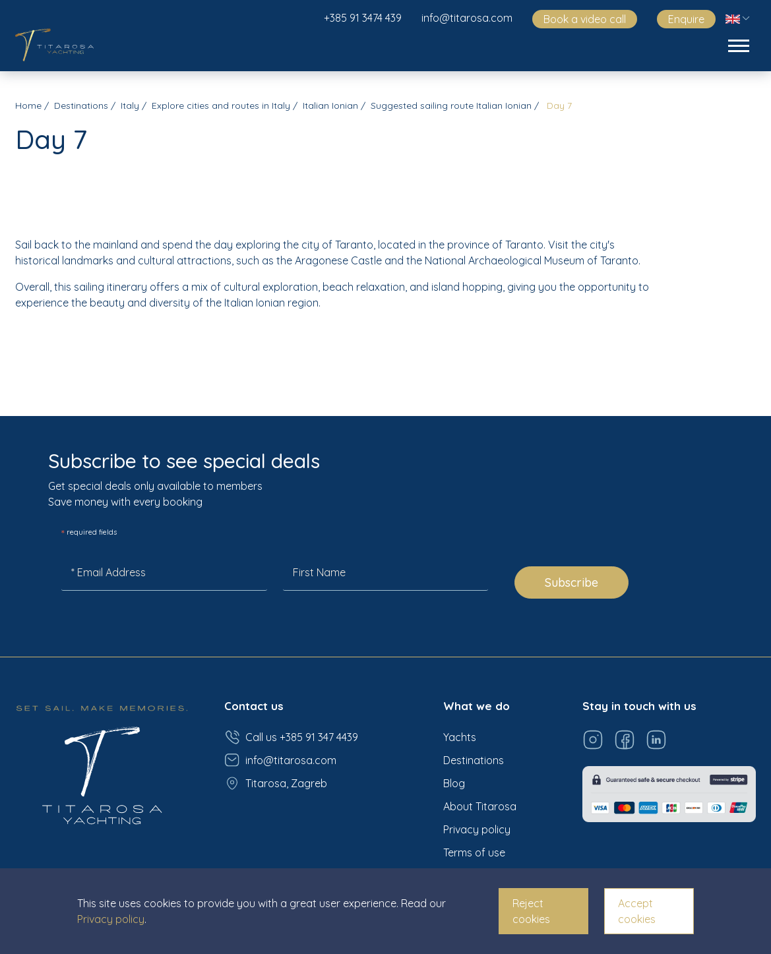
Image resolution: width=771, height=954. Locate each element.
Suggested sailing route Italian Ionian (451, 105)
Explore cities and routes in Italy (221, 105)
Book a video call (584, 19)
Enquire (686, 19)
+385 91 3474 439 (363, 17)
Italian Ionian (330, 105)
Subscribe (571, 582)
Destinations (81, 105)
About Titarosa (479, 806)
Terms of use (474, 852)
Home (28, 105)
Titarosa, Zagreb (275, 783)
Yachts (459, 737)
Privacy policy (476, 829)
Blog (454, 783)
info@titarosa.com (466, 17)
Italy (130, 105)
